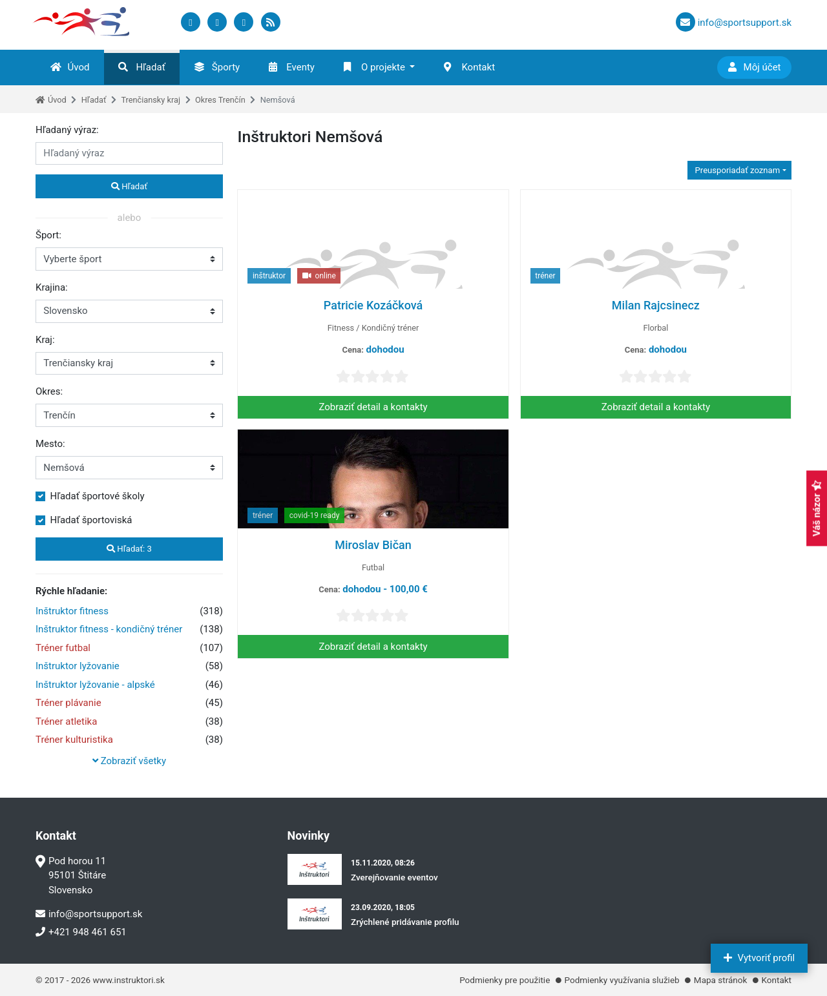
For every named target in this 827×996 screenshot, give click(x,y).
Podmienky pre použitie (504, 980)
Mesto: (50, 444)
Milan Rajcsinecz (656, 305)
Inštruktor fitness (72, 611)
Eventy (292, 67)
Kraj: (45, 340)
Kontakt (469, 67)
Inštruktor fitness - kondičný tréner (109, 629)
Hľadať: (129, 549)
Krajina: (52, 287)
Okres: (49, 391)
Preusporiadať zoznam (736, 170)
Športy (217, 67)
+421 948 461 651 (81, 932)
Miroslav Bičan (373, 545)
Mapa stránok (720, 980)
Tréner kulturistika (74, 739)
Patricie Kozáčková (373, 305)
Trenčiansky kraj (150, 100)
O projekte (374, 67)
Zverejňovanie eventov (394, 877)
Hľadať (141, 67)
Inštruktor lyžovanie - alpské (95, 684)
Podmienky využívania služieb (622, 980)
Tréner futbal (63, 648)
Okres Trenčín (220, 100)
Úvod (70, 67)
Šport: (48, 235)
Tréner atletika (66, 721)
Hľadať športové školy (97, 496)
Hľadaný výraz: (67, 130)
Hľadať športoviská (91, 520)
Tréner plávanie (68, 703)
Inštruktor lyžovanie (78, 666)
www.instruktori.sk (128, 980)
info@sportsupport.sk (89, 914)
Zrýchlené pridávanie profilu (405, 922)
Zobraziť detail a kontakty (373, 407)
